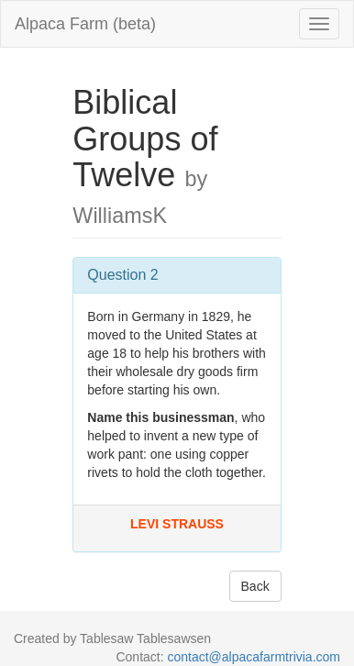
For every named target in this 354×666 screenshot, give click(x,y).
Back (255, 586)
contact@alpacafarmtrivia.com (253, 656)
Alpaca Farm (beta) (85, 24)
